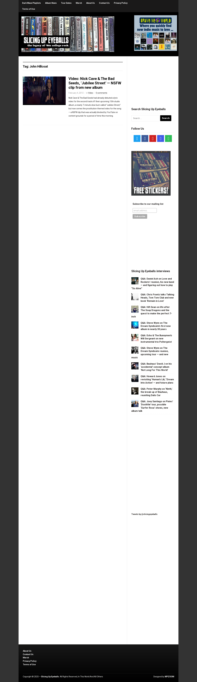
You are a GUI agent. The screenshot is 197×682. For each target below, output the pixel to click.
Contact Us (104, 3)
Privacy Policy (120, 3)
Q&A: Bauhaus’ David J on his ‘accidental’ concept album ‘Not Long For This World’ (156, 367)
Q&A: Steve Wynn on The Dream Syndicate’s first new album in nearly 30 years (156, 326)
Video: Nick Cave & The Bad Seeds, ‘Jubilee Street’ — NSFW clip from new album (95, 83)
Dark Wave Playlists (31, 3)
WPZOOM (169, 676)
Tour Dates (66, 3)
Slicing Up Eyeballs (50, 676)
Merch (79, 3)
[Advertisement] (152, 78)
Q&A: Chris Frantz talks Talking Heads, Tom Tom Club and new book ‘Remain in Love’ (157, 297)
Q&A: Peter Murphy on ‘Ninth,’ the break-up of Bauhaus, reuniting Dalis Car (156, 392)
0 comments (101, 93)
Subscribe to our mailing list (148, 204)
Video (90, 93)
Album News (51, 3)
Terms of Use (28, 9)
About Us (90, 3)
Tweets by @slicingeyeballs (144, 514)
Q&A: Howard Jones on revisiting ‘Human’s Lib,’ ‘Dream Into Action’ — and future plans (157, 379)
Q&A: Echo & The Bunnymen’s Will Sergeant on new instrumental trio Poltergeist (156, 338)
